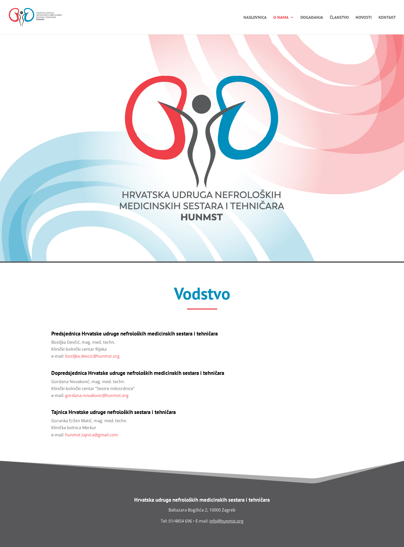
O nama (281, 17)
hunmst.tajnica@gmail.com (91, 435)
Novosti (364, 17)
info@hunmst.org (226, 521)
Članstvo (339, 17)
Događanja (311, 17)
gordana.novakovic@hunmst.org (97, 395)
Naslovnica (255, 17)
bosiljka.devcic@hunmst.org (92, 356)
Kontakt (387, 17)
